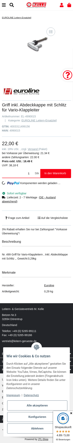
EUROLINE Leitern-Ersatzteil (39, 120)
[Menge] (17, 173)
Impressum (13, 395)
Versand (33, 149)
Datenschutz (31, 395)
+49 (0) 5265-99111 (24, 331)
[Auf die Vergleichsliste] (51, 31)
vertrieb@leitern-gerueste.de (19, 341)
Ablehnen (37, 428)
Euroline (49, 285)
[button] (61, 5)
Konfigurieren (37, 417)
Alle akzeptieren (37, 405)
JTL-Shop (43, 439)
